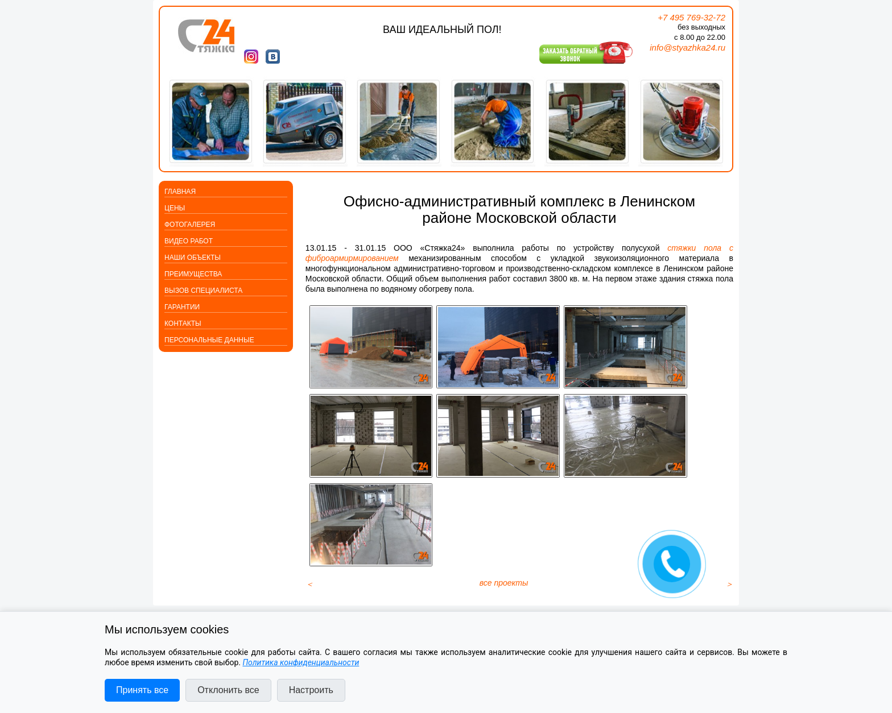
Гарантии (182, 307)
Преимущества (193, 274)
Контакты (182, 324)
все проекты (504, 591)
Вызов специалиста (203, 291)
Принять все (142, 690)
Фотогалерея (189, 225)
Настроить (311, 690)
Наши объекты (192, 258)
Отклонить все (228, 690)
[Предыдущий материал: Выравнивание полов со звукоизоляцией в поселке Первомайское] (309, 592)
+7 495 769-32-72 (691, 17)
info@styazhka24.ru (687, 47)
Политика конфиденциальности (300, 662)
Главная (180, 192)
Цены (174, 208)
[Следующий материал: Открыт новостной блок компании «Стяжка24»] (729, 592)
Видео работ (188, 241)
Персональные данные (209, 340)
